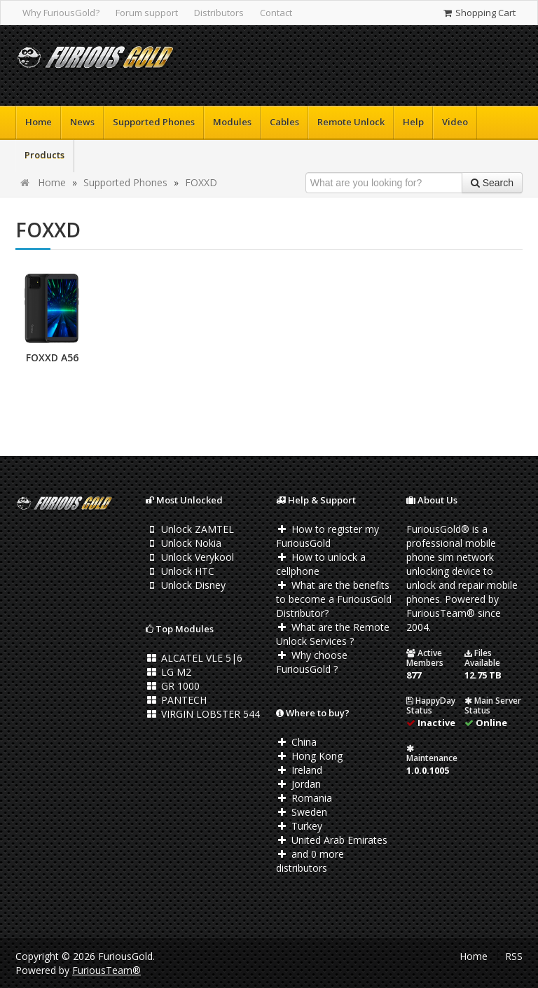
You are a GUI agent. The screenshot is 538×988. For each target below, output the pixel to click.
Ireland (299, 770)
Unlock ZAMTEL (190, 529)
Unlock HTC (180, 571)
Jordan (298, 784)
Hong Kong (309, 756)
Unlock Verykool (190, 557)
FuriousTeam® (106, 970)
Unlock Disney (186, 585)
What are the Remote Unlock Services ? (332, 634)
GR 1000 (173, 686)
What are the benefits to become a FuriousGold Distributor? (334, 599)
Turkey (299, 826)
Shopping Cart (479, 12)
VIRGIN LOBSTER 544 (203, 714)
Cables (284, 122)
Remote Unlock (351, 122)
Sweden (301, 812)
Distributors (219, 12)
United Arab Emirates (331, 840)
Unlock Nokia (183, 543)
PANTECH (176, 700)
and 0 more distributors (310, 861)
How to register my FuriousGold (327, 536)
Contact (276, 12)
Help (413, 122)
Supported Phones (154, 122)
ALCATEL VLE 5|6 (194, 658)
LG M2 (168, 672)
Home (38, 122)
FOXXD (201, 182)
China (296, 742)
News (82, 122)
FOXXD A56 (52, 357)
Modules (232, 122)
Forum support (147, 12)
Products (44, 154)
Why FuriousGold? (60, 12)
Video (455, 122)
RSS (514, 956)
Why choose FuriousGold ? (311, 662)
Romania (304, 798)
